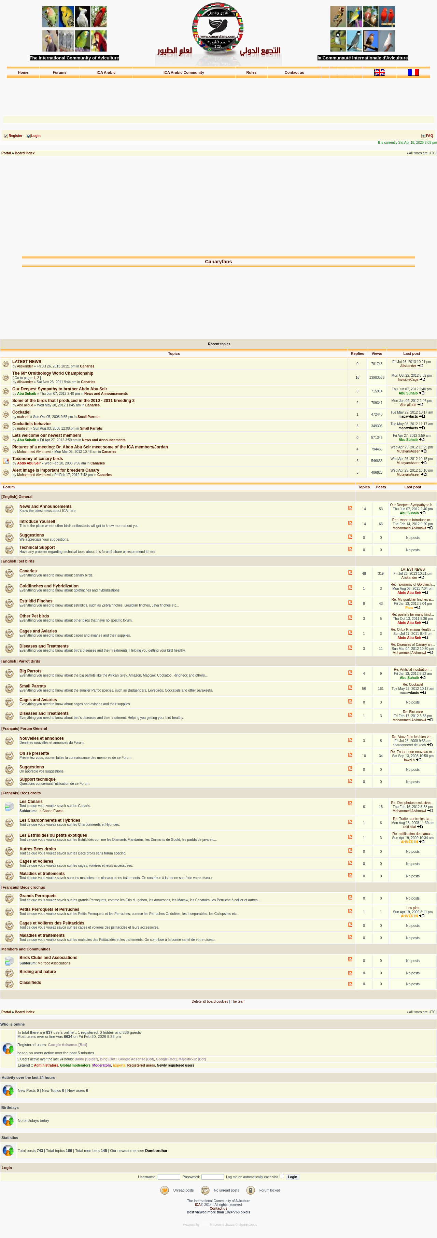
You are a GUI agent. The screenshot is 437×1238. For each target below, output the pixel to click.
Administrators (46, 1065)
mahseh (23, 417)
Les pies (413, 908)
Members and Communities (25, 949)
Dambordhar (156, 1151)
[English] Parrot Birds (20, 661)
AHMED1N (409, 842)
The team (238, 1001)
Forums (59, 72)
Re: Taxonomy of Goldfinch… (413, 584)
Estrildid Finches (36, 601)
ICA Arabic (106, 72)
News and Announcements (106, 393)
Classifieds (30, 982)
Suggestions (31, 535)
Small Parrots (88, 417)
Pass (409, 608)
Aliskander (25, 366)
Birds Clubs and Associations (48, 957)
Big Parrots (30, 671)
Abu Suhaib (26, 393)
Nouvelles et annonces (41, 738)
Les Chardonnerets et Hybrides (49, 820)
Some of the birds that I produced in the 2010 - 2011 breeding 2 (73, 400)
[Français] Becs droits (20, 793)
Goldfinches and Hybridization (49, 586)
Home (23, 72)
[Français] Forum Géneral (23, 728)
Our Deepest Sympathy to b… (413, 505)
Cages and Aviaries (38, 631)
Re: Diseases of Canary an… (413, 644)
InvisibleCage (408, 379)
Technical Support (37, 547)
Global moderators (75, 1065)
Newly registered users (176, 1065)
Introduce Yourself (37, 521)
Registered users (141, 1065)
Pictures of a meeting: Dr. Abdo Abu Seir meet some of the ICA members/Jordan (90, 447)
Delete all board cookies (210, 1001)
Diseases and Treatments (44, 646)
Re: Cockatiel (413, 684)
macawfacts (408, 416)
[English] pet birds (17, 561)
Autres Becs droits (37, 849)
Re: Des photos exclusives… (413, 803)
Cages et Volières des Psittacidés (51, 923)
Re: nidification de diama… (413, 834)
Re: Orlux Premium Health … (413, 629)
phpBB (205, 1224)
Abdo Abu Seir (29, 463)
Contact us (294, 72)
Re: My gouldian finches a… (413, 599)
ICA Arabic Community (184, 72)
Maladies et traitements (42, 873)
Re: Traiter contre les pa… (413, 819)
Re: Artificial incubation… (413, 669)
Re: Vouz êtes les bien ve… (413, 737)
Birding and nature (37, 971)
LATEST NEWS (26, 361)
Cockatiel (21, 412)
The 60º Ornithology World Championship (53, 373)
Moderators (102, 1065)
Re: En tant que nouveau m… (412, 752)
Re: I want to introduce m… (413, 520)
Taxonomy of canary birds (37, 458)
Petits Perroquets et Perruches (49, 909)
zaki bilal (409, 827)
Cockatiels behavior (31, 423)
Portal (6, 153)
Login (7, 1168)
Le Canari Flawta (51, 811)
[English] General (16, 497)
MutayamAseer (408, 451)
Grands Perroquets (38, 895)
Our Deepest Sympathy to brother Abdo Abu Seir (59, 389)
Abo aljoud (25, 405)
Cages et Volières (36, 861)
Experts (119, 1065)
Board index (24, 153)
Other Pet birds (34, 616)
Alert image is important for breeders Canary (55, 470)
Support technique (37, 779)
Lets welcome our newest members (46, 435)
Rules (251, 72)
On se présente (34, 753)
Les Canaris (31, 801)
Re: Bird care (413, 712)
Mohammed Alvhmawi (34, 452)
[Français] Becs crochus (22, 887)
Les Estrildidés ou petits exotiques (53, 835)
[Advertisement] (218, 94)
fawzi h (409, 760)
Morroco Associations (54, 963)
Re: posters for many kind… (413, 614)
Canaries (87, 366)
